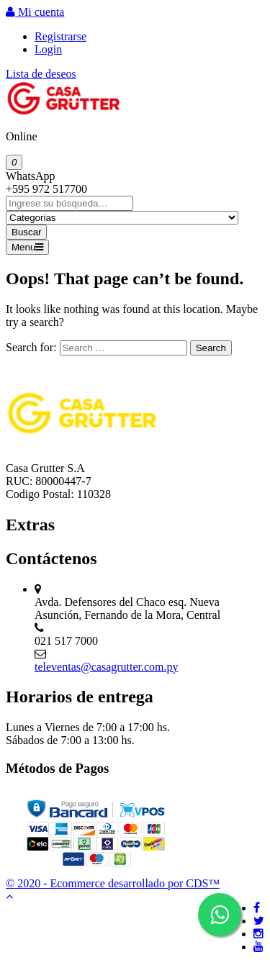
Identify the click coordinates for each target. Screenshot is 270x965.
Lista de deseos (41, 74)
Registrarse (60, 36)
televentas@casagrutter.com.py (107, 667)
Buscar (26, 232)
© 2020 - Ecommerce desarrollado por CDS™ (113, 883)
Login (48, 49)
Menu (27, 247)
